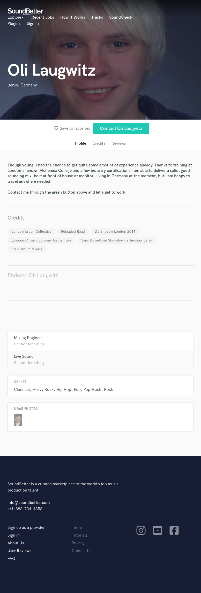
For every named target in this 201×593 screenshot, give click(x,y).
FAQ (11, 558)
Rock (108, 389)
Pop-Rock (92, 389)
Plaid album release (27, 249)
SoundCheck (120, 17)
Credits (98, 143)
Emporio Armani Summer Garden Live (41, 240)
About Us (16, 543)
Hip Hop (63, 389)
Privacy (78, 543)
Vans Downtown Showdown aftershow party (116, 240)
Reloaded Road (73, 231)
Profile (80, 143)
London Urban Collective (31, 231)
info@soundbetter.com (29, 502)
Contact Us (82, 550)
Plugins (14, 23)
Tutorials (79, 535)
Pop (77, 389)
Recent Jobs (43, 17)
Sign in (33, 23)
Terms (77, 527)
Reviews (118, 143)
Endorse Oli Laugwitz (33, 275)
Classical (22, 389)
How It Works (72, 17)
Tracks (97, 17)
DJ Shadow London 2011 (115, 231)
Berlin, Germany (22, 85)
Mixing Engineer (28, 337)
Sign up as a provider (26, 527)
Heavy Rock (43, 389)
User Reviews (19, 550)
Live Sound (24, 356)
